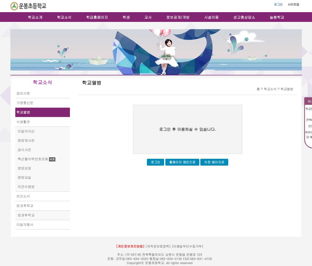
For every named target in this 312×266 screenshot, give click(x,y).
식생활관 (23, 121)
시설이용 (211, 17)
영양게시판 (26, 140)
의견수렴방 (26, 186)
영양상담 (24, 168)
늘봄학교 (277, 17)
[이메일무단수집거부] (187, 246)
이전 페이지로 (214, 162)
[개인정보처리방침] (130, 246)
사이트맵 (293, 4)
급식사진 (24, 149)
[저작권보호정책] (158, 246)
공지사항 (23, 93)
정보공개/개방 (178, 17)
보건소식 (23, 196)
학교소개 (35, 17)
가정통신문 (25, 102)
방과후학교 (25, 205)
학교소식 (64, 17)
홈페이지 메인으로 (182, 162)
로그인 (278, 4)
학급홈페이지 (97, 17)
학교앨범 (23, 112)
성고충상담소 (244, 17)
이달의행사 (25, 224)
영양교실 (24, 177)
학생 (126, 17)
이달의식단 (26, 131)
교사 (148, 17)
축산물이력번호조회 (33, 158)
